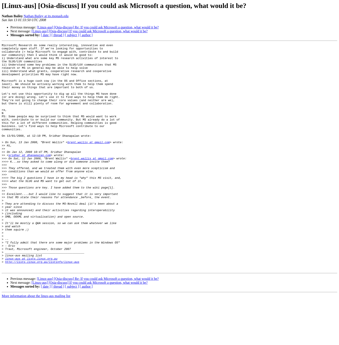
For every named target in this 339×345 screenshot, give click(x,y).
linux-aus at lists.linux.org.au (31, 302)
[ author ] (86, 35)
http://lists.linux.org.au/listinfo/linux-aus (42, 306)
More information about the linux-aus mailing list (36, 341)
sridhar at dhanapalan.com (29, 178)
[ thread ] (57, 35)
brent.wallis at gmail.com (88, 162)
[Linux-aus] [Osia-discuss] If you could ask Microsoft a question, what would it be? (90, 31)
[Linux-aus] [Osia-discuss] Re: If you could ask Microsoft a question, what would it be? (98, 27)
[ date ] (46, 35)
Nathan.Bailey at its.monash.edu (46, 16)
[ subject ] (72, 35)
